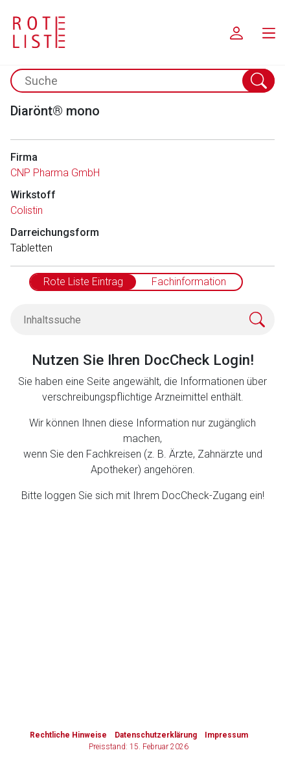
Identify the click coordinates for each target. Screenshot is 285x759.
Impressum (226, 735)
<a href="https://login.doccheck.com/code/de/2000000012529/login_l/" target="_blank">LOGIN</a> (147, 583)
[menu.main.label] (269, 32)
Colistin (26, 210)
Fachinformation (189, 281)
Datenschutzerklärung (156, 735)
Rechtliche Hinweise (68, 735)
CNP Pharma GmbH (55, 173)
